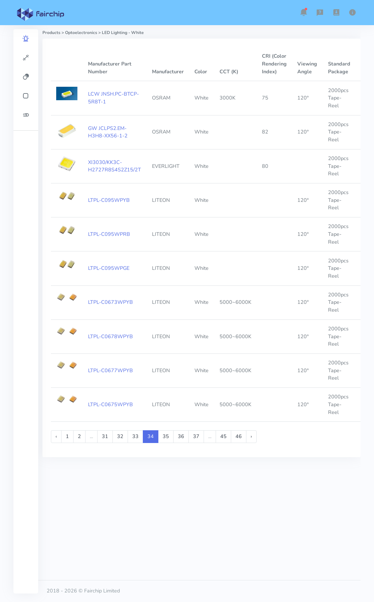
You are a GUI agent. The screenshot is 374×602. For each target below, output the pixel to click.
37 (196, 436)
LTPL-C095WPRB (109, 234)
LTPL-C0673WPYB (110, 302)
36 (181, 436)
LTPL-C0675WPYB (110, 404)
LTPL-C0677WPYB (110, 370)
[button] (303, 12)
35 (166, 436)
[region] (25, 311)
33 (135, 436)
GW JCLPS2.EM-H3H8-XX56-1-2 (108, 132)
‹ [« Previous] (56, 436)
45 (223, 436)
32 (120, 436)
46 (238, 436)
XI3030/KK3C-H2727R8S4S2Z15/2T (114, 166)
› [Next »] (251, 436)
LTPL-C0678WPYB (110, 336)
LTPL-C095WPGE (108, 268)
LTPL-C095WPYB (109, 200)
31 (105, 436)
